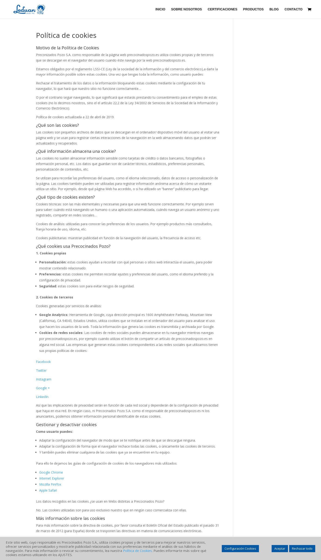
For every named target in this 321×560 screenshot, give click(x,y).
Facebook (43, 362)
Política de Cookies (137, 550)
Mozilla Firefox (50, 484)
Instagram (43, 379)
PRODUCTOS (253, 9)
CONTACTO (294, 9)
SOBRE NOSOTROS (186, 9)
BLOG (274, 9)
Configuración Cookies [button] (240, 548)
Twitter (41, 370)
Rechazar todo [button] (302, 548)
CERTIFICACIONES (222, 9)
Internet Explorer (51, 478)
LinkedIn (42, 397)
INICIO (160, 9)
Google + (43, 388)
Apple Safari (48, 490)
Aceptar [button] (279, 548)
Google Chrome (51, 472)
